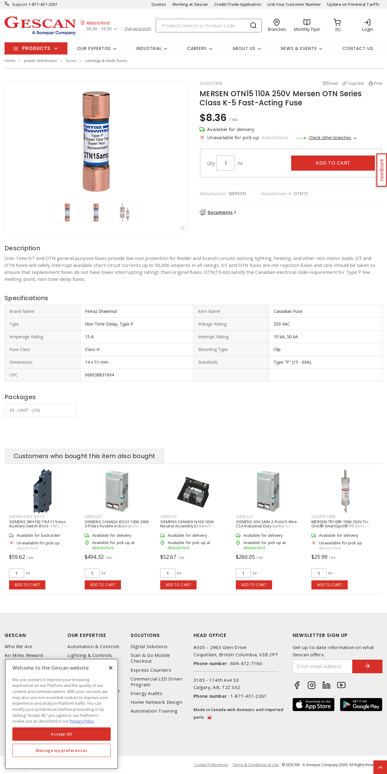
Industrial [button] (149, 48)
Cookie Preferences (211, 765)
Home (10, 60)
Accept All (61, 734)
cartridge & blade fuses (106, 60)
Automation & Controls (93, 646)
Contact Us (358, 48)
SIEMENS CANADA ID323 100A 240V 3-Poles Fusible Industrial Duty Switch (117, 526)
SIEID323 (93, 516)
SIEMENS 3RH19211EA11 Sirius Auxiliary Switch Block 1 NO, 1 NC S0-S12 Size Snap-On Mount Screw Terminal (41, 528)
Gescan (15, 635)
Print (378, 83)
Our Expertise (86, 635)
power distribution (40, 60)
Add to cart (333, 162)
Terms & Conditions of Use (256, 764)
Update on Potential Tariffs (353, 4)
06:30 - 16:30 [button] (99, 28)
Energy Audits (146, 693)
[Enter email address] (323, 666)
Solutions (145, 635)
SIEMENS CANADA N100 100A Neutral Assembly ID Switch (187, 524)
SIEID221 (244, 516)
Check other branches (330, 137)
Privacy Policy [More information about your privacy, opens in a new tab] (82, 721)
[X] (110, 667)
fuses (71, 60)
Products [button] (36, 48)
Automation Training (154, 711)
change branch (137, 28)
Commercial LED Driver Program (157, 681)
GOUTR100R (323, 516)
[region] (61, 714)
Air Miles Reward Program (24, 658)
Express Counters (151, 670)
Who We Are (19, 646)
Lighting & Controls (89, 655)
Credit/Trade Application (237, 4)
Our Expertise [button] (94, 48)
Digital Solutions (149, 646)
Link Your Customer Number (294, 4)
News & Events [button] (299, 48)
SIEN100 (168, 516)
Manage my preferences (61, 750)
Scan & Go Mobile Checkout (150, 658)
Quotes (158, 4)
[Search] (209, 25)
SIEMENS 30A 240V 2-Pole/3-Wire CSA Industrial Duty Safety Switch (267, 524)
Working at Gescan (190, 4)
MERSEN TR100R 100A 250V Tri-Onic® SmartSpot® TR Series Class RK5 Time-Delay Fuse (344, 526)
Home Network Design (157, 702)
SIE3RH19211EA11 (26, 516)
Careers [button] (197, 48)
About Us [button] (244, 48)
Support (20, 4)
